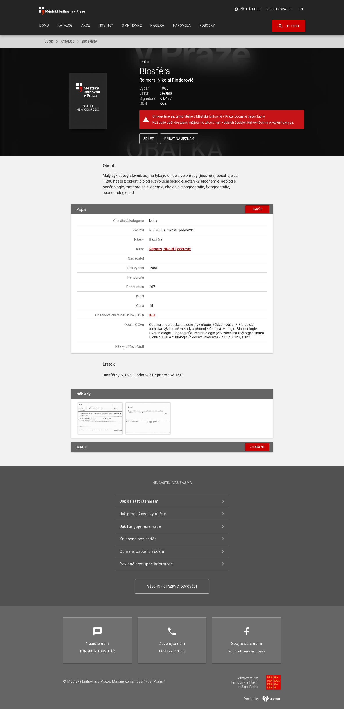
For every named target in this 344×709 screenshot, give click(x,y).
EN (301, 9)
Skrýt (257, 209)
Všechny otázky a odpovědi (172, 586)
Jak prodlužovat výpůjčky (143, 513)
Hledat (289, 26)
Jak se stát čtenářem (139, 501)
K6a (152, 315)
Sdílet (148, 139)
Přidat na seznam (179, 139)
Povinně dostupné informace (146, 564)
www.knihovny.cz (281, 123)
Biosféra (89, 42)
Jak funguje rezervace (140, 526)
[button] (88, 101)
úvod (48, 42)
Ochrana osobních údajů (142, 551)
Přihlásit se (247, 9)
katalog (67, 42)
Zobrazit (257, 447)
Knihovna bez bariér (138, 539)
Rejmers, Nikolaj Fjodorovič (166, 80)
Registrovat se (280, 9)
